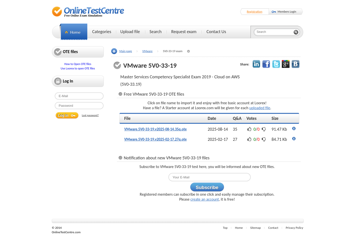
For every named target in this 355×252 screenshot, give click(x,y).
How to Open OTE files (77, 64)
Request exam (183, 31)
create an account (204, 199)
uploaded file (259, 107)
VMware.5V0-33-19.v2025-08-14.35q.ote (155, 129)
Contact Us (216, 31)
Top (225, 228)
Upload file (130, 31)
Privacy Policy (294, 228)
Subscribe (207, 187)
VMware (147, 51)
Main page (125, 51)
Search (156, 31)
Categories (101, 31)
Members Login (287, 11)
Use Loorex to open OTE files (78, 68)
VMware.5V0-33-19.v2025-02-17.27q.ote (155, 139)
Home (239, 228)
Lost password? (90, 115)
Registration (254, 11)
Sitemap (255, 228)
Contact (273, 228)
